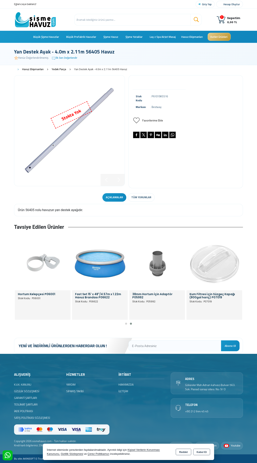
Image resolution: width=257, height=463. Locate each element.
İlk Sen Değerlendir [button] (64, 58)
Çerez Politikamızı (98, 453)
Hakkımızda (126, 384)
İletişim (123, 391)
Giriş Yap (207, 4)
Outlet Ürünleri (218, 37)
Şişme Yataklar (134, 37)
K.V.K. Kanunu (22, 384)
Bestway (156, 107)
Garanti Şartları (25, 398)
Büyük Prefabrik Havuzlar (81, 37)
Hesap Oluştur (231, 4)
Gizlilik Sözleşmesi (26, 391)
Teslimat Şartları (26, 404)
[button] (126, 324)
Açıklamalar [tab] (114, 197)
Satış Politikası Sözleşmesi (32, 418)
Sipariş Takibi (75, 391)
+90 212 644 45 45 (196, 411)
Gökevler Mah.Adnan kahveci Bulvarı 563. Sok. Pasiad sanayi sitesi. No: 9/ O (210, 387)
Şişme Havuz (110, 37)
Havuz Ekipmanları (192, 37)
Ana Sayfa (27, 37)
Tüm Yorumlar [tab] (141, 197)
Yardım (70, 384)
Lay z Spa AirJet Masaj (163, 37)
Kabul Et (202, 452)
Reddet (183, 452)
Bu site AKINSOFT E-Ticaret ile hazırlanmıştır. (40, 458)
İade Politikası (23, 411)
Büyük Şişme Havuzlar (46, 37)
